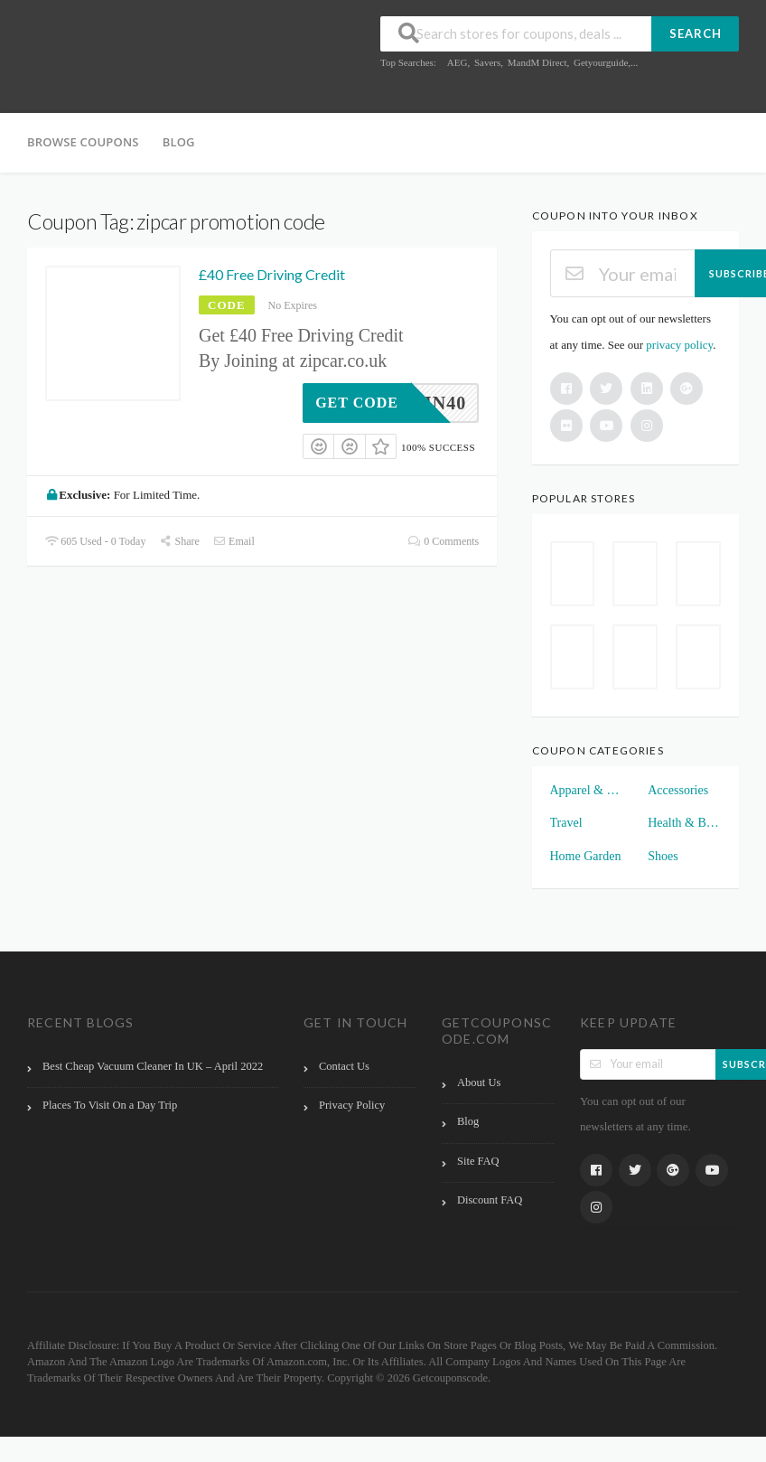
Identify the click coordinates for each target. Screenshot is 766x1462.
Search (695, 33)
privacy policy (679, 344)
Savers (487, 62)
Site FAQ (478, 1161)
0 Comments (443, 541)
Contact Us (344, 1066)
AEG (457, 62)
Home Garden (585, 856)
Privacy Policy (352, 1105)
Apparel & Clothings (586, 790)
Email (234, 541)
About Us (478, 1082)
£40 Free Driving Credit (272, 274)
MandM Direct (537, 62)
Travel (566, 822)
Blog (179, 142)
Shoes (662, 856)
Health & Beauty (684, 822)
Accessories (678, 790)
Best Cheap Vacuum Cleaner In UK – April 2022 (152, 1066)
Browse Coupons (83, 142)
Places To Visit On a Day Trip (109, 1105)
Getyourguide (601, 62)
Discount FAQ (489, 1200)
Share (179, 541)
